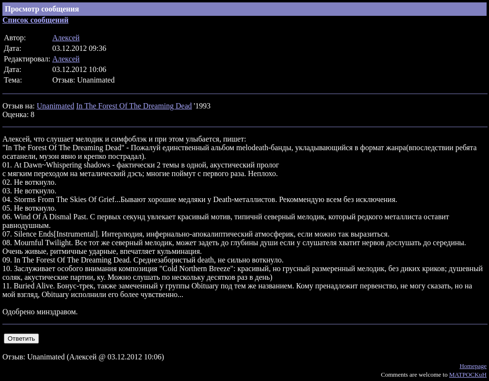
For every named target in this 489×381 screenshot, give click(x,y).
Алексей (66, 38)
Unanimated (55, 106)
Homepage (473, 365)
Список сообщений (35, 20)
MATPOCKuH (468, 374)
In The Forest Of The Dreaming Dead (134, 106)
